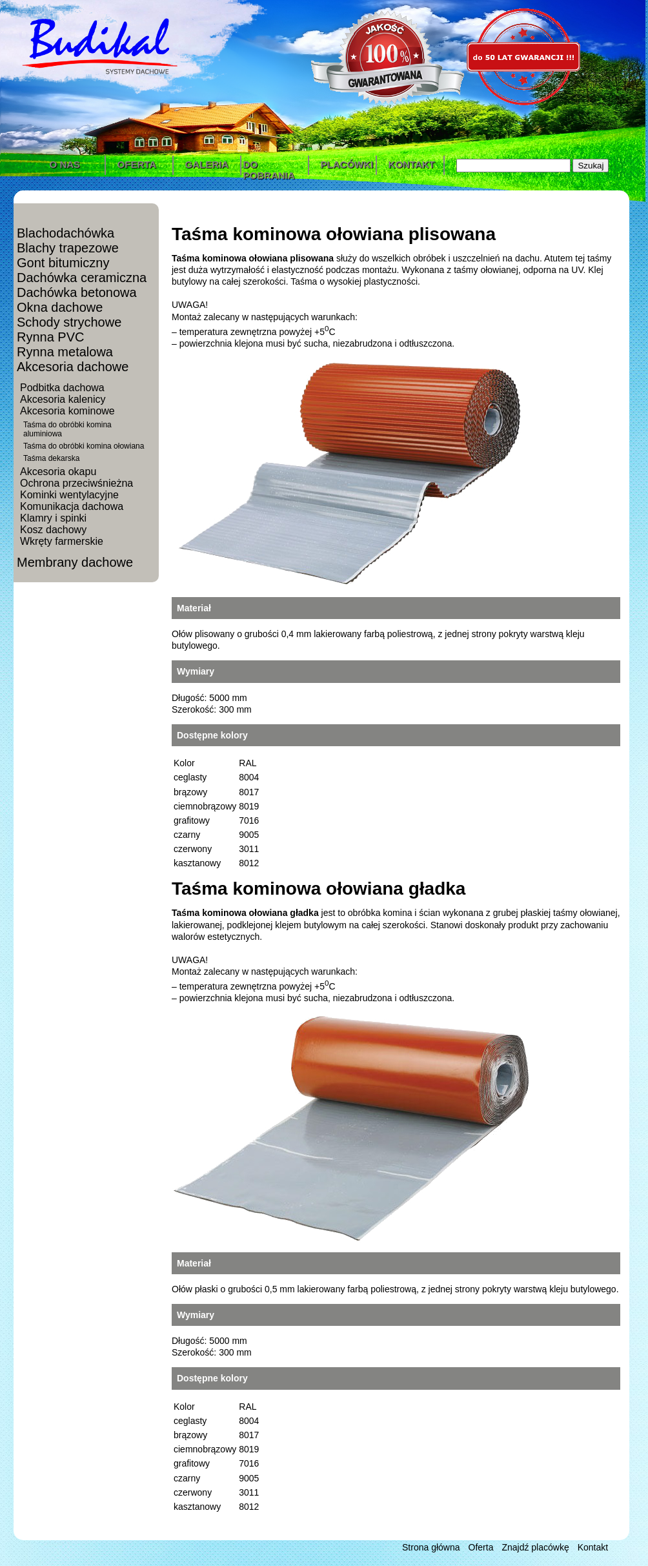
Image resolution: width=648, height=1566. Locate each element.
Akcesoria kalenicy (63, 399)
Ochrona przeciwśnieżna (76, 483)
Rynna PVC (51, 337)
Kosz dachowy (53, 529)
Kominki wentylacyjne (69, 494)
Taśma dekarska (51, 458)
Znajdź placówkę (535, 1547)
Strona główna (431, 1547)
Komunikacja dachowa (71, 506)
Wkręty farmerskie (61, 541)
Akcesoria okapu (58, 471)
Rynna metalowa (65, 352)
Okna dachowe (60, 307)
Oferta (481, 1547)
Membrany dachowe (75, 562)
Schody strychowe (69, 322)
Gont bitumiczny (63, 263)
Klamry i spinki (53, 518)
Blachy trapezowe (68, 248)
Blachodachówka (65, 233)
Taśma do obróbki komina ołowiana (83, 446)
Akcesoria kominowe (67, 410)
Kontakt (593, 1547)
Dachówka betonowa (77, 292)
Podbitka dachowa (62, 387)
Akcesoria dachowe (72, 367)
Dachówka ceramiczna (82, 277)
